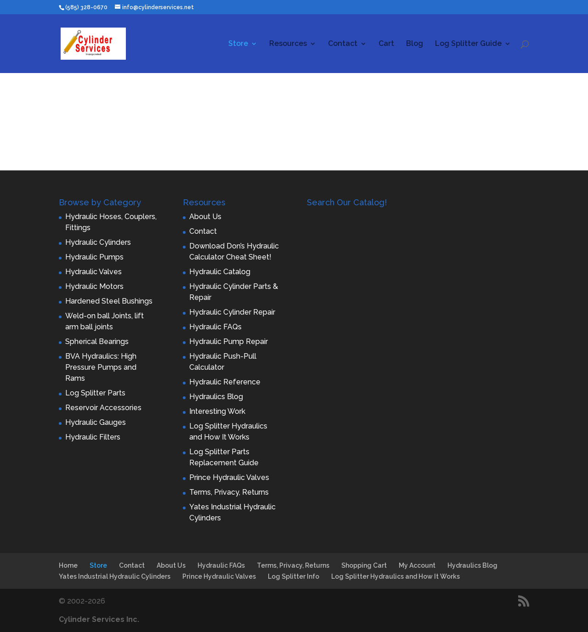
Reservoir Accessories (103, 407)
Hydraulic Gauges (95, 422)
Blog (414, 44)
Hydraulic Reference (224, 382)
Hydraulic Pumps (94, 257)
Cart (386, 44)
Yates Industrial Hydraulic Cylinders (114, 576)
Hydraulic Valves (93, 271)
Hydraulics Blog (216, 396)
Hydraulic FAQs (215, 326)
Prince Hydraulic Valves (229, 477)
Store (238, 44)
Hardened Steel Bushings (109, 301)
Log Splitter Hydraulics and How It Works (395, 576)
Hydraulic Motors (94, 286)
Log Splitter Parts (95, 393)
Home (68, 565)
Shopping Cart (364, 565)
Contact (342, 44)
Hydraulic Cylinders (98, 242)
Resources (288, 44)
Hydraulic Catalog (219, 271)
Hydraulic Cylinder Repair (232, 312)
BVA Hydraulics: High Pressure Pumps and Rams (100, 367)
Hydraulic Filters (92, 437)
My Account (417, 565)
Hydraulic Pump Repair (228, 341)
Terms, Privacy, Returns (229, 492)
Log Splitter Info (293, 576)
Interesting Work (217, 411)
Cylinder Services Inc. (99, 619)
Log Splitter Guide (468, 44)
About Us (205, 216)
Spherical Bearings (97, 341)
